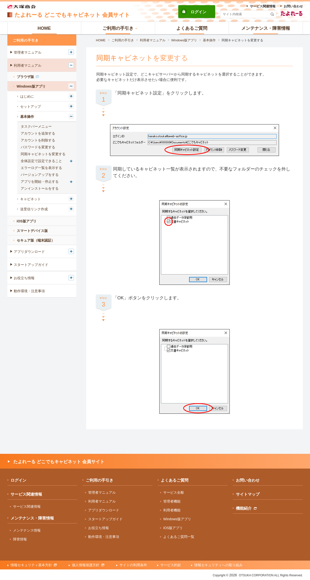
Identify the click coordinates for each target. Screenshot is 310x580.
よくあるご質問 (174, 480)
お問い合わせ (248, 480)
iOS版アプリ (26, 221)
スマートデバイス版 (32, 231)
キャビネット (30, 199)
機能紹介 (246, 508)
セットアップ (30, 106)
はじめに (27, 96)
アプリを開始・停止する (40, 181)
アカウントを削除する (38, 140)
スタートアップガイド (31, 265)
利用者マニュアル (152, 40)
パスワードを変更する (38, 147)
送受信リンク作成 (34, 209)
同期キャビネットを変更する (242, 40)
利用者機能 (171, 510)
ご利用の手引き (123, 40)
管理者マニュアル (27, 52)
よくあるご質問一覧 (178, 537)
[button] (118, 28)
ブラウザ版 (28, 77)
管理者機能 (171, 501)
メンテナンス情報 (27, 530)
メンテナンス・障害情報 (32, 518)
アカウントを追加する (38, 133)
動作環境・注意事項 (29, 291)
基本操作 (209, 40)
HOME (101, 40)
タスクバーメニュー (36, 126)
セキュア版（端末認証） (36, 240)
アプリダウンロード (29, 252)
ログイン (198, 12)
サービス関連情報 (26, 494)
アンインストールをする (40, 188)
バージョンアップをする (40, 175)
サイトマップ (248, 494)
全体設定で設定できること (41, 161)
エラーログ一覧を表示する (41, 168)
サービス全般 (173, 492)
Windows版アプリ (184, 40)
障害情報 (20, 539)
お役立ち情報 (24, 278)
